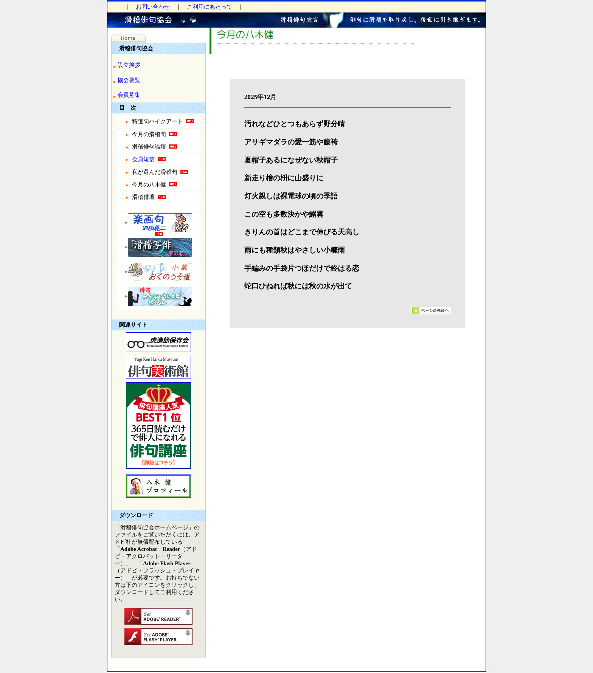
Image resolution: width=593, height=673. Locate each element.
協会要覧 (129, 80)
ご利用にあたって (209, 7)
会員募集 (129, 95)
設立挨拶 (129, 65)
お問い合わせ (153, 7)
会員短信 (145, 159)
